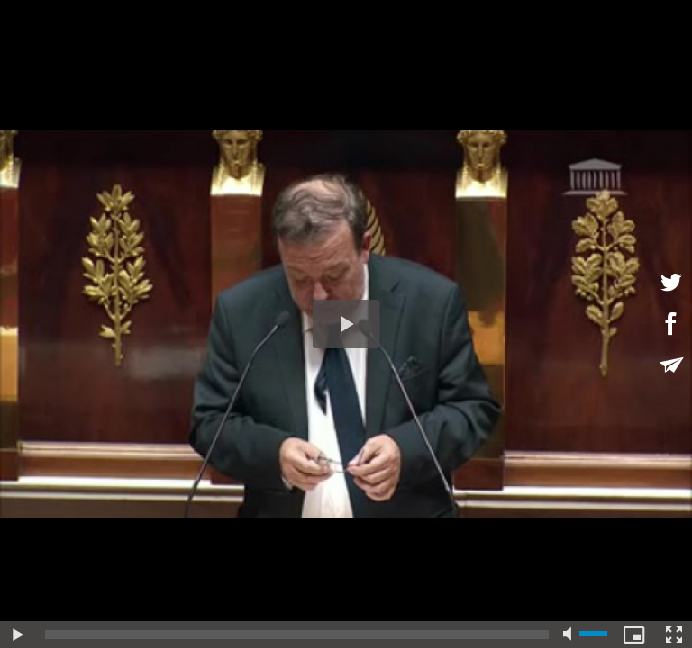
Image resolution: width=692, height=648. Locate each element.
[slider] (297, 634)
